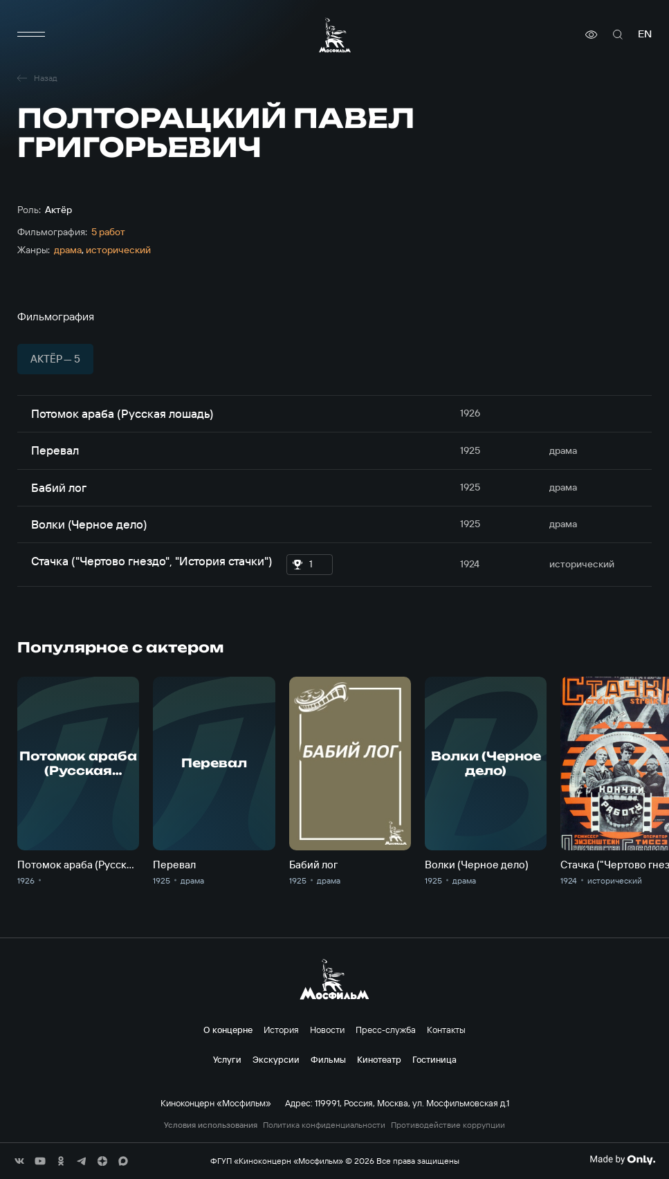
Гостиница (434, 1059)
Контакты (446, 1029)
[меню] (31, 34)
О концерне (228, 1029)
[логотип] (335, 35)
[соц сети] (19, 1161)
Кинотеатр (379, 1059)
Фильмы (328, 1059)
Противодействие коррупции (448, 1125)
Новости (327, 1029)
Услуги (227, 1059)
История (281, 1029)
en (645, 34)
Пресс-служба (386, 1029)
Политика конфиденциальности (324, 1125)
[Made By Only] (622, 1159)
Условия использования (210, 1125)
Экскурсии (276, 1059)
